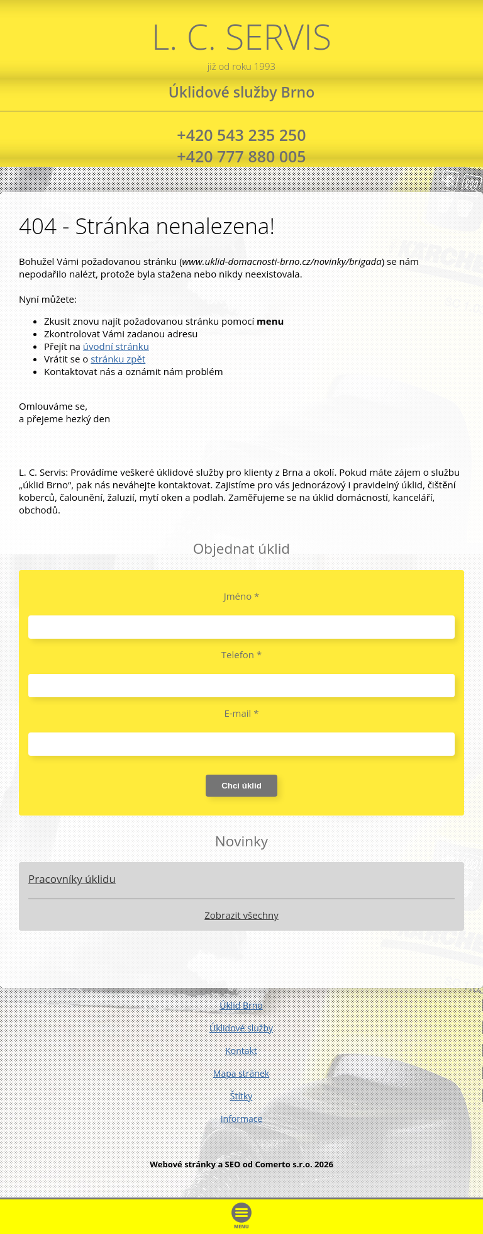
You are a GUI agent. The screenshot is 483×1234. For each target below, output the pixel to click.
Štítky (241, 1096)
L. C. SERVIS (241, 42)
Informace (242, 1119)
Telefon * (241, 654)
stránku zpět (118, 358)
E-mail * (241, 713)
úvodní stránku (116, 346)
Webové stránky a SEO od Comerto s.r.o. (231, 1164)
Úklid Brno (241, 1005)
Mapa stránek (241, 1073)
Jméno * (242, 596)
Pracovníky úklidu (72, 879)
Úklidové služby (241, 1028)
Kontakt (241, 1051)
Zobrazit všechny (241, 915)
